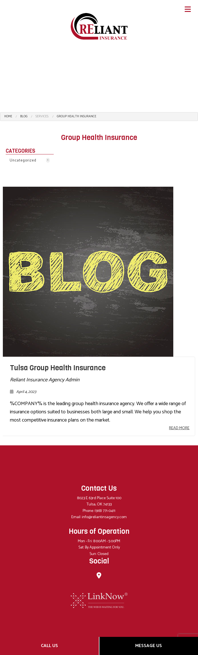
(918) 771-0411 (105, 511)
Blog (24, 116)
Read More (179, 428)
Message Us (148, 646)
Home (8, 116)
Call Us (49, 646)
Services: (42, 116)
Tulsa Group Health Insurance (58, 368)
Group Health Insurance (76, 116)
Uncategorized (30, 160)
